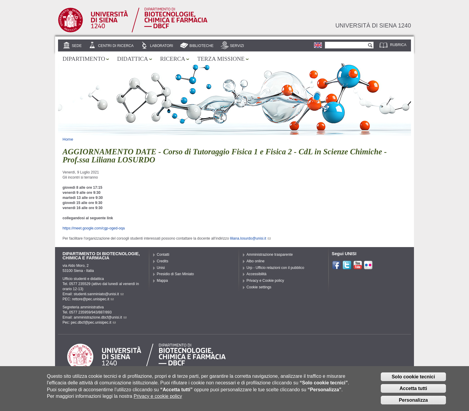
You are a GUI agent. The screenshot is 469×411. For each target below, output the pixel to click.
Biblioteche (201, 46)
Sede (77, 46)
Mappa (162, 280)
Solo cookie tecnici (413, 380)
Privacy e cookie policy (158, 399)
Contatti (163, 254)
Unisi (161, 268)
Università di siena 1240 (373, 25)
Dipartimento (84, 59)
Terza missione (220, 59)
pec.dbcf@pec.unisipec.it (93, 322)
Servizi (237, 46)
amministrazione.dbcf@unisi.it (100, 317)
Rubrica (398, 45)
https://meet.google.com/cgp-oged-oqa (94, 228)
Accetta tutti (413, 391)
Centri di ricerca (116, 46)
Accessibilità (256, 274)
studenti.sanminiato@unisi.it (99, 294)
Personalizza (413, 403)
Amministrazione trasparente (269, 254)
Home (68, 139)
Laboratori (161, 46)
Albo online (255, 261)
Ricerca (172, 59)
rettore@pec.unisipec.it (93, 299)
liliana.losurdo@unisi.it (250, 238)
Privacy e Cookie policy (265, 280)
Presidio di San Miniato (175, 274)
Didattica (132, 59)
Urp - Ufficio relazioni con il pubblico (275, 268)
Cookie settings (258, 287)
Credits (162, 261)
